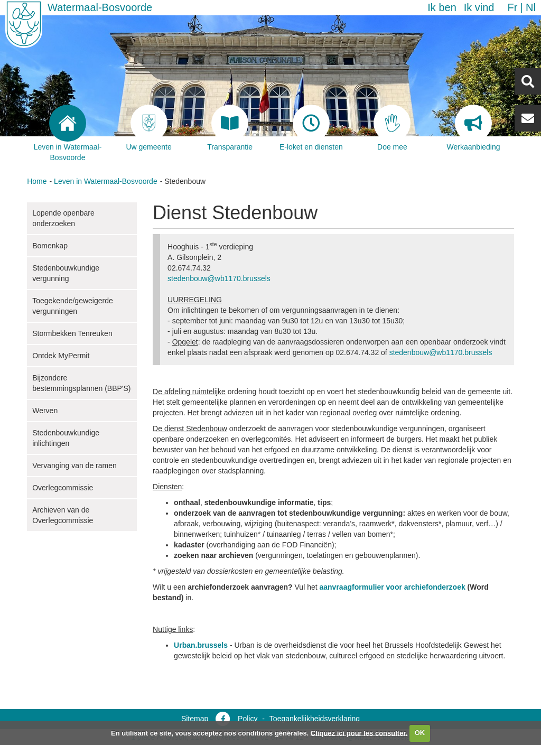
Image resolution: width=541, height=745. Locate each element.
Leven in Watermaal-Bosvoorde (105, 181)
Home (36, 181)
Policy (247, 718)
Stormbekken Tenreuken (72, 333)
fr (512, 7)
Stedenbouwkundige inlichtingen (65, 438)
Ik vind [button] (479, 7)
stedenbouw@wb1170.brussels (218, 278)
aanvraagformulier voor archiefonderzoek (394, 587)
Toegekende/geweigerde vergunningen (72, 305)
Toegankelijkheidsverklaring (314, 718)
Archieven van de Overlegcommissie (62, 515)
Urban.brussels (201, 645)
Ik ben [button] (441, 7)
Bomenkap (50, 245)
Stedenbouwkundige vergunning (65, 273)
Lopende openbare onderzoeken (63, 218)
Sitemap (194, 718)
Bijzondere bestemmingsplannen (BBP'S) (81, 383)
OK (420, 733)
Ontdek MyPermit (60, 355)
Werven (45, 410)
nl (531, 7)
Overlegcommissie (62, 487)
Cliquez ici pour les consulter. (359, 733)
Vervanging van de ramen (74, 465)
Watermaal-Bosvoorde (100, 7)
